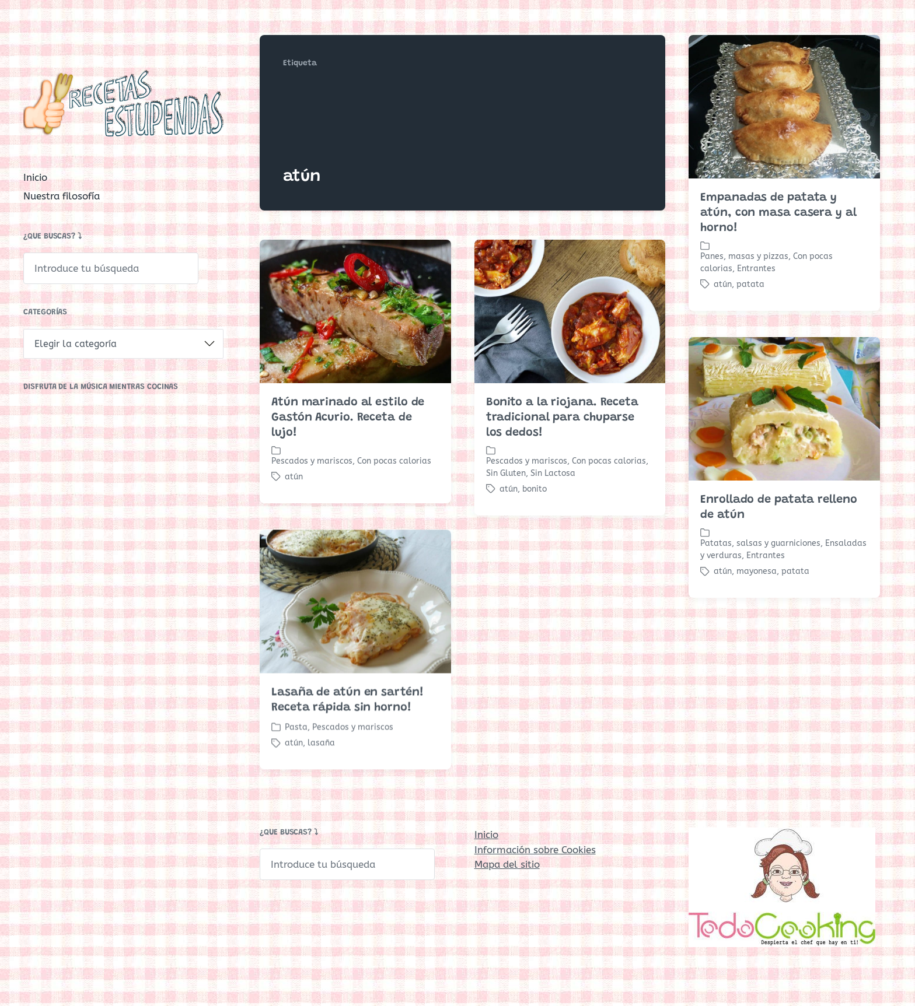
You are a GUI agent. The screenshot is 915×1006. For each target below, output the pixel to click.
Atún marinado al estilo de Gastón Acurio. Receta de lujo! (347, 418)
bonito (534, 489)
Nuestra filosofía (61, 196)
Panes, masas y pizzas (744, 256)
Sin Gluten (506, 473)
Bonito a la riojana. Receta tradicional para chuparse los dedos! (562, 418)
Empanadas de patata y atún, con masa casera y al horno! (778, 213)
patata (750, 284)
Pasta (296, 752)
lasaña (321, 768)
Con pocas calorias (394, 461)
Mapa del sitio (507, 864)
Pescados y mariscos (311, 461)
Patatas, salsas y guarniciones (760, 543)
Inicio (35, 177)
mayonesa (756, 571)
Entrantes (756, 269)
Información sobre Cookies (535, 850)
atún (723, 284)
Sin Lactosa (552, 473)
